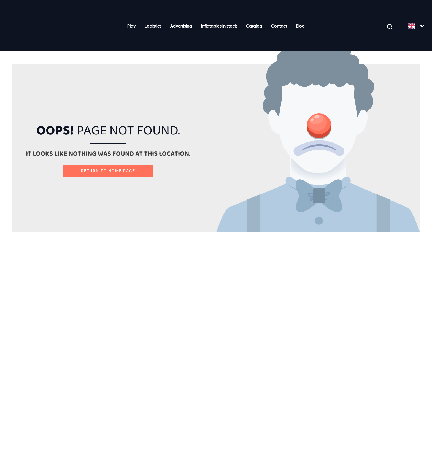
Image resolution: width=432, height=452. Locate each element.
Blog (300, 26)
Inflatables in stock (219, 26)
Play (131, 26)
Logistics (153, 26)
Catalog (254, 26)
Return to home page (108, 171)
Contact (279, 26)
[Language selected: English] (415, 26)
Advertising (181, 26)
